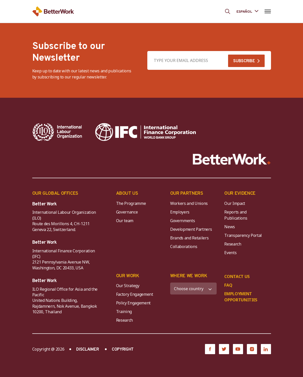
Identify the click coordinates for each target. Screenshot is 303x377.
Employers (179, 212)
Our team (124, 220)
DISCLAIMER (87, 349)
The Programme (131, 203)
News (229, 227)
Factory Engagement (134, 294)
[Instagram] (252, 349)
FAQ (228, 285)
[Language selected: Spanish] (247, 11)
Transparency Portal (243, 235)
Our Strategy (127, 285)
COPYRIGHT (123, 349)
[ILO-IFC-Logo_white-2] (57, 132)
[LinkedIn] (266, 349)
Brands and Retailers (189, 238)
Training (124, 311)
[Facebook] (210, 349)
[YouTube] (238, 349)
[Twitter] (224, 349)
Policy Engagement (134, 303)
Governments (182, 220)
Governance (127, 212)
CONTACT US (237, 276)
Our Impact (234, 203)
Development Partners (191, 229)
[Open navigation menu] (268, 11)
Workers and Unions (189, 203)
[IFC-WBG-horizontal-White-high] (145, 132)
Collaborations (183, 246)
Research (232, 244)
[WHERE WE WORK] (193, 288)
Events (230, 252)
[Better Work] (232, 159)
